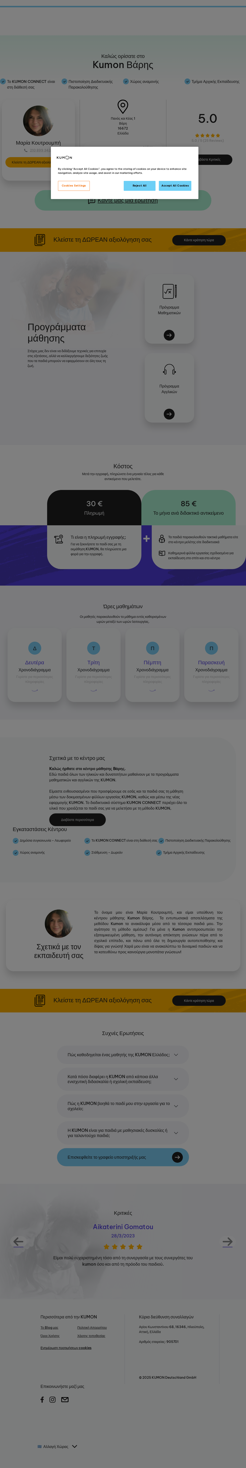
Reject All (140, 185)
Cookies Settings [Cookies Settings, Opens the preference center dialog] (74, 185)
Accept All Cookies (175, 185)
